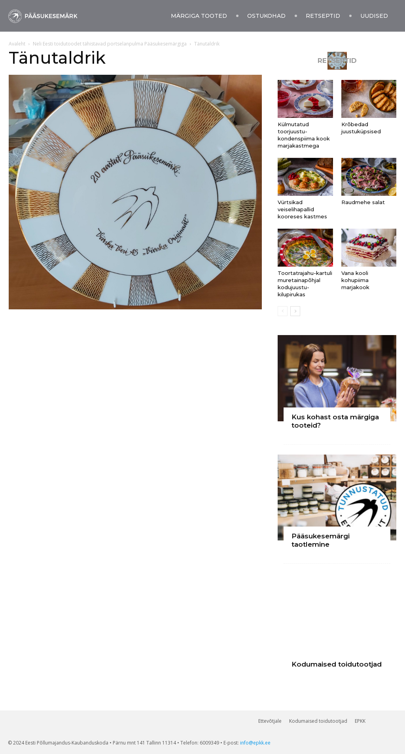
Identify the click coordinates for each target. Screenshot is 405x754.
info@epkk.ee (255, 742)
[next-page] (295, 311)
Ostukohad (266, 15)
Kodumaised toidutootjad (336, 664)
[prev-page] (283, 311)
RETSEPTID (337, 60)
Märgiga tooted (199, 15)
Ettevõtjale (270, 721)
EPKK (360, 721)
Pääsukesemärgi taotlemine (320, 540)
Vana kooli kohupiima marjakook (355, 280)
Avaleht (17, 43)
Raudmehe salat (363, 202)
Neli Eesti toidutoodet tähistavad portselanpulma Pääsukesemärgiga (110, 43)
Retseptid (323, 15)
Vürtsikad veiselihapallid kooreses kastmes (302, 209)
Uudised (374, 15)
